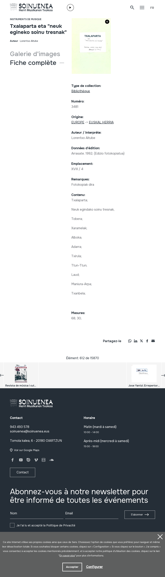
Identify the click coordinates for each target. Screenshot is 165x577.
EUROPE (77, 122)
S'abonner (137, 514)
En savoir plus (67, 555)
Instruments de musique (25, 19)
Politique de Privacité (60, 525)
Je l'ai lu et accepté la (45, 525)
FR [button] (152, 8)
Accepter (72, 567)
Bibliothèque (80, 91)
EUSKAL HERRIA (101, 122)
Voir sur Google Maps (26, 450)
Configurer (94, 567)
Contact (23, 472)
